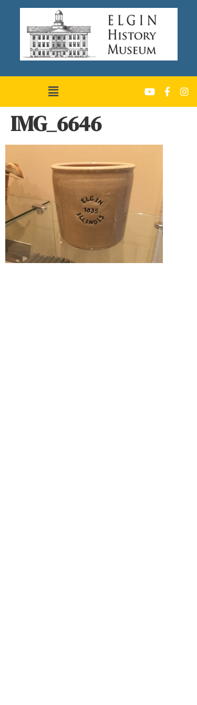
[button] (53, 92)
